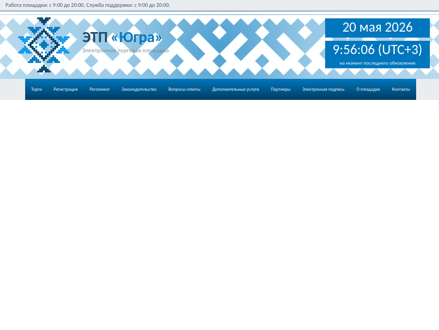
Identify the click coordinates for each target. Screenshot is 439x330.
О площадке (368, 89)
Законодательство (139, 89)
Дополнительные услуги (235, 89)
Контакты (401, 89)
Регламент (100, 89)
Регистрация (66, 89)
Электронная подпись (323, 89)
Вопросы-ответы (184, 89)
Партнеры (280, 89)
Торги (36, 89)
